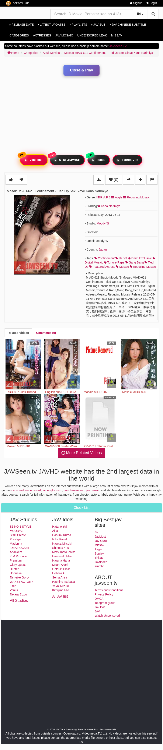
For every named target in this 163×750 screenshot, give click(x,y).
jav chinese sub (74, 490)
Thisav (99, 557)
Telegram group (105, 603)
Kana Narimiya (109, 206)
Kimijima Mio (60, 590)
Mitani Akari (59, 564)
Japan (103, 249)
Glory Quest (18, 564)
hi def (121, 258)
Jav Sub (98, 24)
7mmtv (99, 566)
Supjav (99, 553)
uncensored (33, 490)
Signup (136, 3)
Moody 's (103, 223)
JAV (97, 611)
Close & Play (81, 70)
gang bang (134, 262)
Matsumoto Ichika (64, 552)
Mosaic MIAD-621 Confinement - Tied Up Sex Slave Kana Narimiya (108, 52)
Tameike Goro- (19, 577)
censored (17, 490)
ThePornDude (17, 3)
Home (13, 52)
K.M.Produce (18, 556)
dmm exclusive (140, 258)
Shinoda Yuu (60, 547)
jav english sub (52, 490)
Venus (14, 590)
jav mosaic (93, 490)
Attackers (16, 552)
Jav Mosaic (64, 35)
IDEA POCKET (20, 547)
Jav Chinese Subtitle (128, 24)
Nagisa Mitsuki (62, 543)
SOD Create (18, 535)
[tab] (18, 332)
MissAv (116, 35)
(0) (113, 180)
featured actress (102, 266)
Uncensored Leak (92, 35)
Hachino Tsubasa (63, 581)
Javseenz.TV (118, 46)
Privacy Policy (104, 594)
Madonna (16, 543)
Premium (16, 560)
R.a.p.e (104, 197)
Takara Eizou (18, 594)
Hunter (14, 569)
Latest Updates (51, 24)
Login (151, 3)
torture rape (114, 262)
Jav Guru (101, 540)
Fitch (13, 586)
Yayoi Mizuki (60, 586)
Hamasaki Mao (62, 556)
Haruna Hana (61, 560)
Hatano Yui (59, 526)
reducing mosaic (143, 266)
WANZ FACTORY (21, 581)
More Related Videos (81, 452)
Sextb (98, 532)
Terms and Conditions (109, 590)
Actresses (42, 35)
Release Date (22, 24)
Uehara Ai (58, 573)
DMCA (99, 598)
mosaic (122, 266)
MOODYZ (16, 531)
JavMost (100, 536)
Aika (55, 531)
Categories (19, 35)
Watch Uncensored (107, 615)
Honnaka (16, 573)
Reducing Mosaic (136, 197)
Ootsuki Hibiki (61, 569)
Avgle (116, 197)
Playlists (78, 24)
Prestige (15, 539)
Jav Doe (100, 607)
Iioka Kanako (60, 539)
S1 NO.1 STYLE (20, 526)
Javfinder (101, 562)
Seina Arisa (59, 577)
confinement (104, 258)
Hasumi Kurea (61, 535)
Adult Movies (51, 52)
